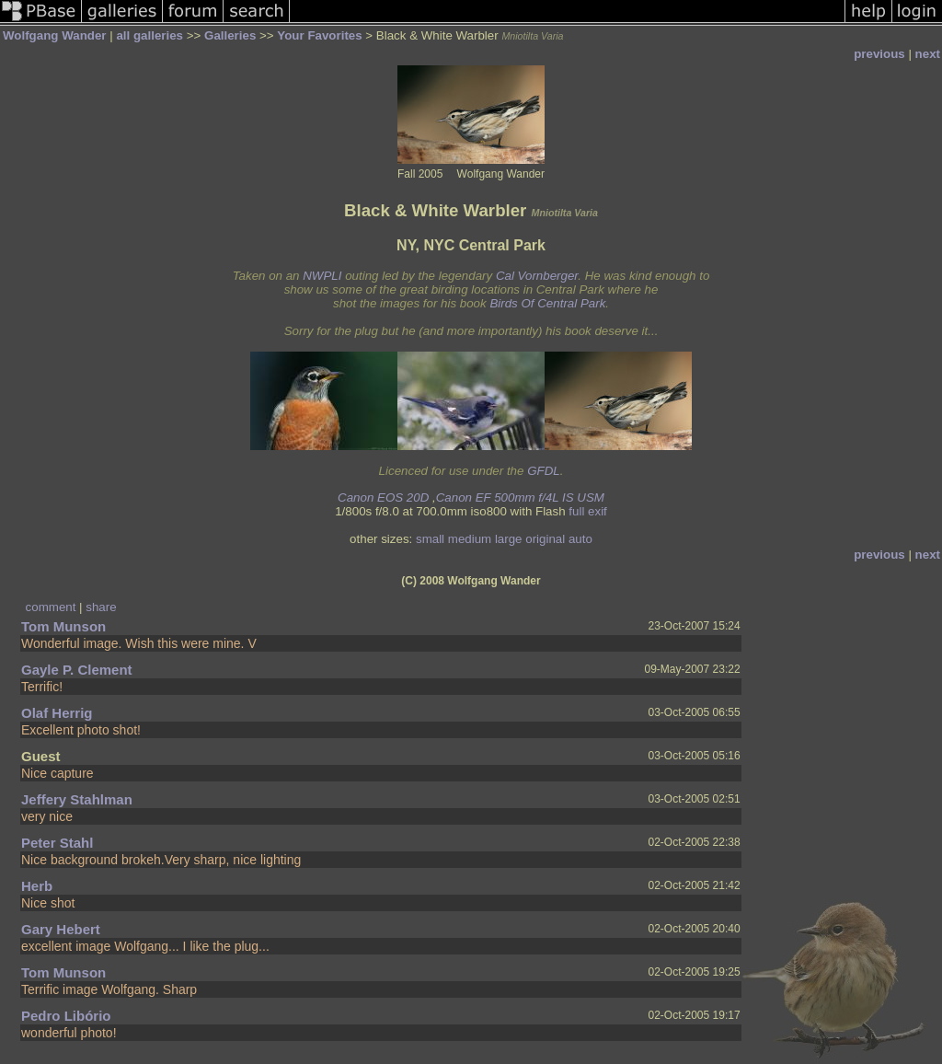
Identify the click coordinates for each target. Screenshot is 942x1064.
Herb (36, 886)
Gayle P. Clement (76, 669)
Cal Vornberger (537, 276)
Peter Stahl (57, 842)
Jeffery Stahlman (76, 799)
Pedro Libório (66, 1016)
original (545, 539)
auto (580, 539)
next (927, 54)
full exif (587, 511)
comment (51, 607)
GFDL (543, 471)
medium (469, 539)
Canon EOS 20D (383, 497)
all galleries (149, 35)
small (430, 539)
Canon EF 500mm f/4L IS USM (520, 497)
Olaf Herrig (57, 713)
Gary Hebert (60, 929)
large (509, 539)
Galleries (230, 35)
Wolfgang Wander (55, 35)
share (101, 607)
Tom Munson (63, 626)
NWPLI (322, 276)
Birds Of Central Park (547, 303)
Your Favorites (319, 35)
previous (879, 54)
